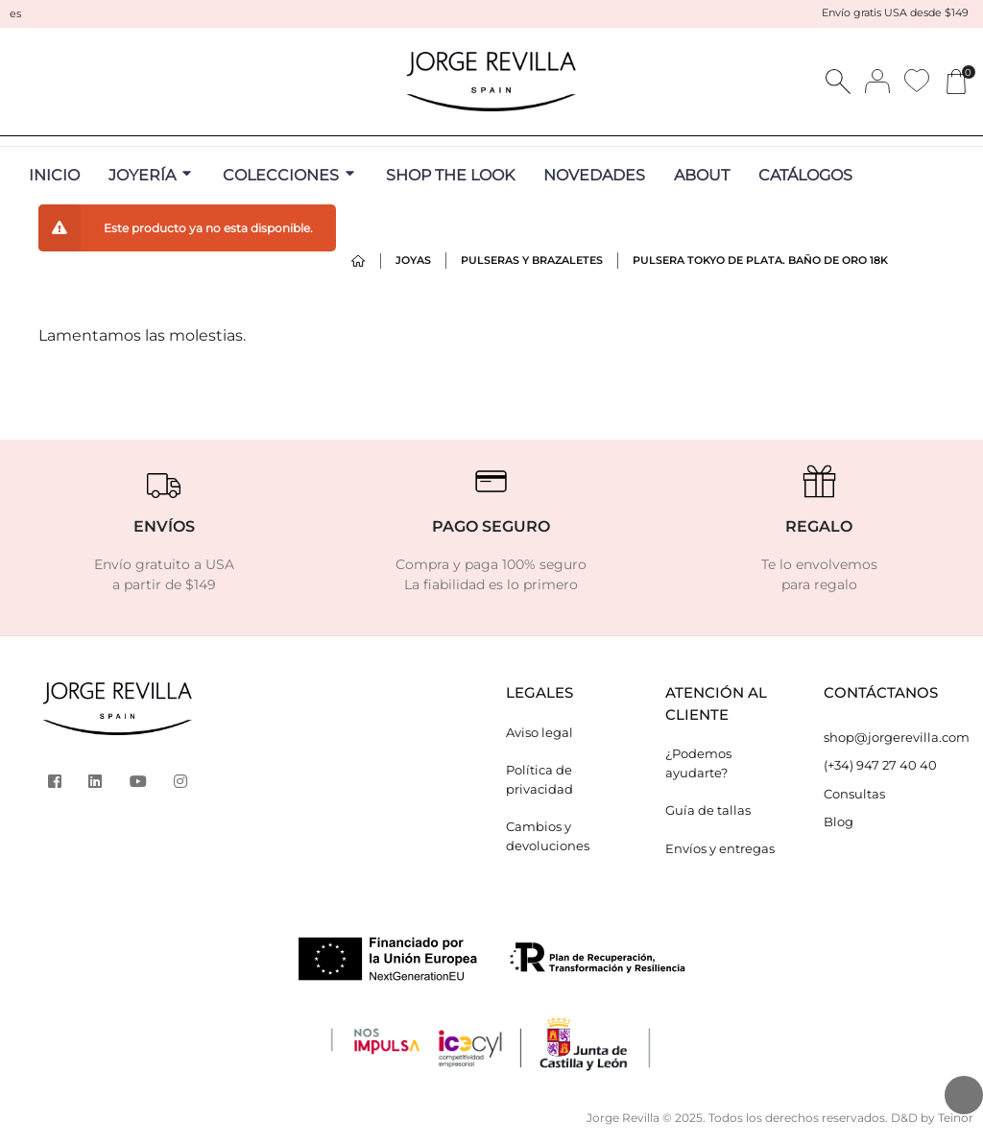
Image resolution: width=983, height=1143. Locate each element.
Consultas (854, 793)
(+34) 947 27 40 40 (880, 765)
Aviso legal (539, 732)
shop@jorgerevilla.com (889, 737)
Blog (838, 821)
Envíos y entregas (720, 848)
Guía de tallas (708, 810)
